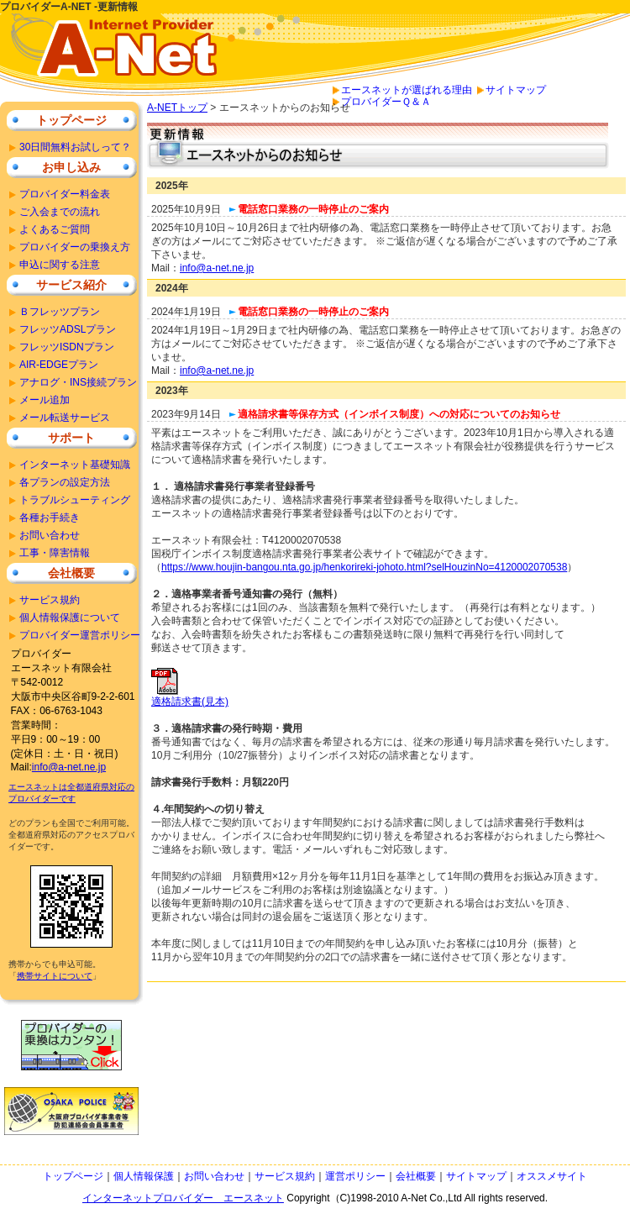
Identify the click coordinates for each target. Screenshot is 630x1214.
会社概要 (71, 573)
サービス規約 (49, 600)
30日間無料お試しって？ (75, 147)
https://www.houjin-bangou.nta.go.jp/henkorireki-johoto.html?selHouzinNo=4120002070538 (364, 567)
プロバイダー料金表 (64, 194)
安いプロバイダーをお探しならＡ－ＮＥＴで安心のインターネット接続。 (117, 57)
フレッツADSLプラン (67, 329)
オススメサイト (552, 1176)
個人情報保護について (69, 617)
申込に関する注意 (59, 265)
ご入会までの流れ (59, 212)
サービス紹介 (71, 285)
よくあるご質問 (54, 229)
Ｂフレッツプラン (59, 312)
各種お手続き (49, 517)
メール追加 (44, 400)
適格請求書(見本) (189, 696)
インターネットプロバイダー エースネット (183, 1198)
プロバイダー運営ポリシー (79, 635)
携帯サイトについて (54, 975)
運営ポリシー (355, 1176)
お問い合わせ (49, 535)
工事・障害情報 (54, 553)
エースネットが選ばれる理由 (406, 90)
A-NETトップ (177, 107)
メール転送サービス (64, 417)
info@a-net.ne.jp (217, 268)
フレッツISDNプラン (66, 347)
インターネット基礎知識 (74, 464)
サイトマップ (516, 90)
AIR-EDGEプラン (58, 365)
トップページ (71, 120)
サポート (71, 437)
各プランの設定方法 (64, 482)
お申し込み (71, 167)
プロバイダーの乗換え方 (74, 247)
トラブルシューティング (74, 500)
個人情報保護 (143, 1176)
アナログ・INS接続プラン (78, 382)
